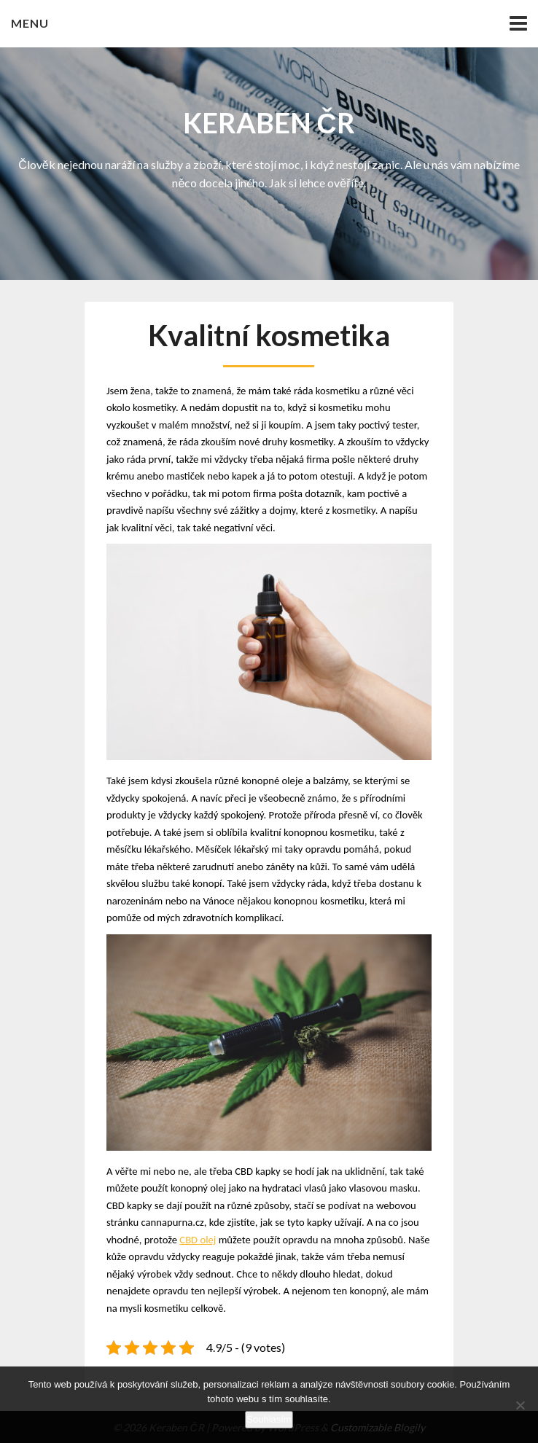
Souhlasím (268, 1419)
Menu (30, 23)
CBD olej (197, 1239)
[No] (519, 1405)
